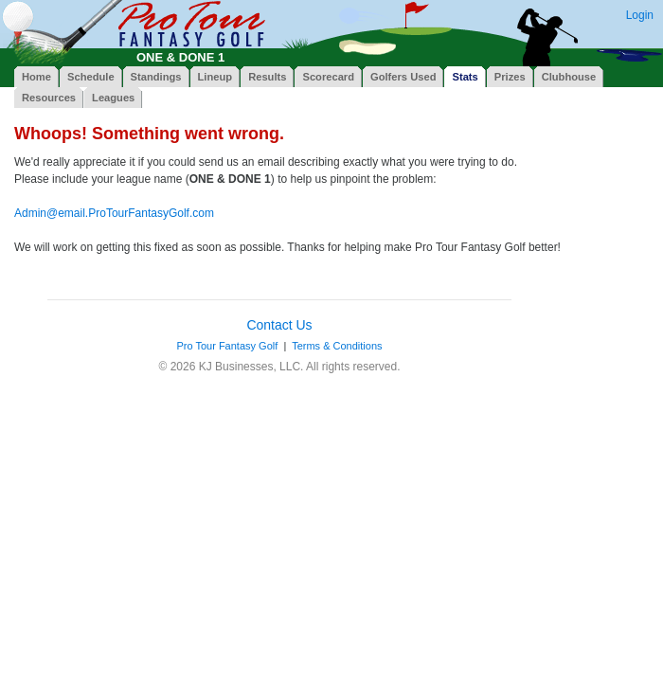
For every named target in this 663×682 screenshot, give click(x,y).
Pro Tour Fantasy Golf (227, 345)
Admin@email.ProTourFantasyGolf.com (114, 213)
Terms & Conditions (337, 345)
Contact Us (279, 324)
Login (640, 15)
